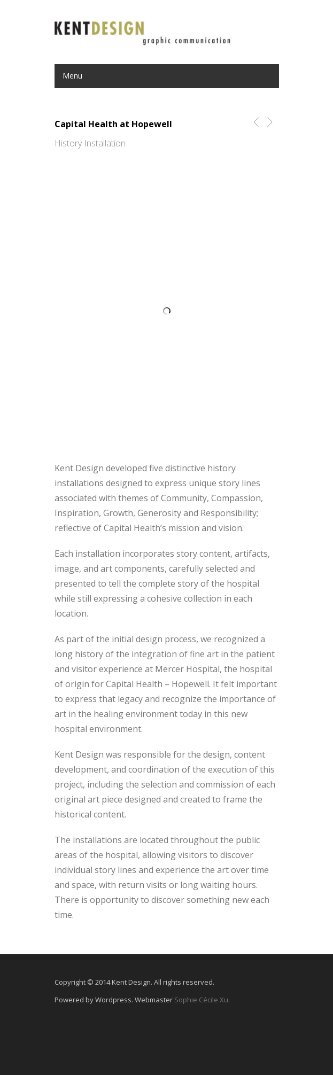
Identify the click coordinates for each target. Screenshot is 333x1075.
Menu (72, 76)
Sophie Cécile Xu (201, 999)
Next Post (269, 122)
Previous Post (254, 122)
